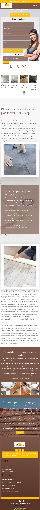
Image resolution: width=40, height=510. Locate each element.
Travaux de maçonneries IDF (10, 491)
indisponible (13, 1)
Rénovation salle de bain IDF (10, 485)
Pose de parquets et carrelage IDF (11, 482)
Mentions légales (20, 505)
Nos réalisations (20, 15)
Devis (20, 433)
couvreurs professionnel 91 (18, 453)
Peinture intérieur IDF (8, 479)
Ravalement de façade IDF (9, 488)
